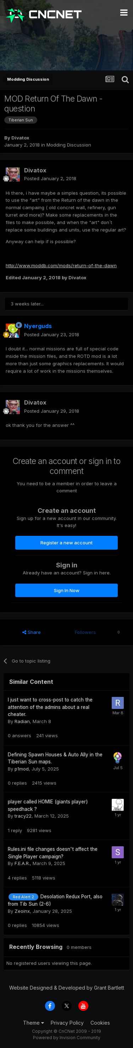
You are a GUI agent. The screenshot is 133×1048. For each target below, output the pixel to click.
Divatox (20, 138)
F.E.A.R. (22, 863)
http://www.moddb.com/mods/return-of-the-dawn (61, 265)
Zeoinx (22, 911)
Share (31, 632)
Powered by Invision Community (66, 1037)
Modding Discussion (68, 145)
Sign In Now (66, 590)
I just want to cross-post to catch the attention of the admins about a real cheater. (50, 707)
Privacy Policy (67, 1023)
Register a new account (66, 542)
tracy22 (23, 816)
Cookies (100, 1023)
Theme (33, 1023)
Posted (50, 178)
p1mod (22, 769)
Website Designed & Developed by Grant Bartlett (66, 988)
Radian (22, 721)
